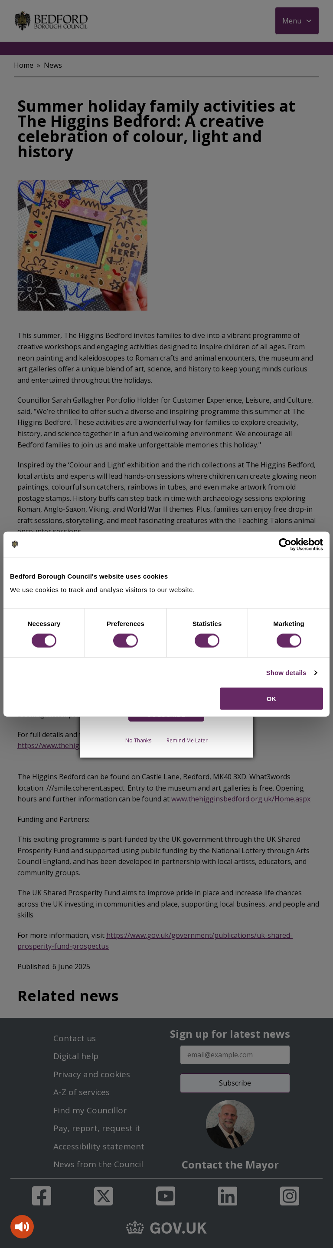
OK (272, 698)
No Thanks (138, 740)
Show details (286, 672)
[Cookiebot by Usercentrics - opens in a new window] (285, 544)
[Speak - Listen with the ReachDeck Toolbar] (22, 1226)
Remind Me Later (187, 740)
